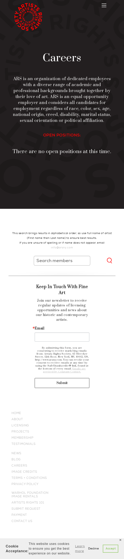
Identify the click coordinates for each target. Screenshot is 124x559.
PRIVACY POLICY (25, 484)
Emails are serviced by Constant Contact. (64, 370)
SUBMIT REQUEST (25, 508)
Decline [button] (93, 548)
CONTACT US (21, 521)
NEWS (16, 453)
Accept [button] (111, 548)
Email (39, 328)
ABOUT (17, 419)
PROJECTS (20, 431)
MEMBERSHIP (22, 437)
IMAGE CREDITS (24, 471)
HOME (16, 413)
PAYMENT (19, 515)
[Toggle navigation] (104, 5)
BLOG (16, 459)
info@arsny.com (62, 247)
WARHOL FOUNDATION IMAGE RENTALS (30, 494)
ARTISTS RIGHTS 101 (27, 502)
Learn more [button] (80, 548)
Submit (62, 383)
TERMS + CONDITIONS (29, 478)
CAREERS (19, 465)
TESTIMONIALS (23, 444)
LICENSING (20, 425)
